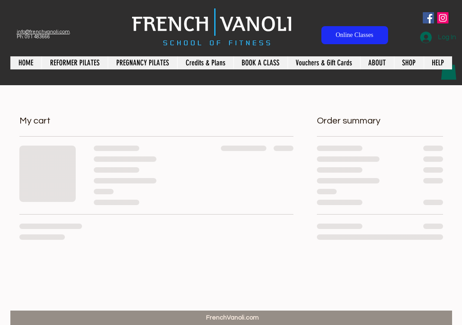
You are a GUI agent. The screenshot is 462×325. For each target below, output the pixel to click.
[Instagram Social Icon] (442, 17)
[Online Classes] (354, 35)
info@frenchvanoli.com (43, 31)
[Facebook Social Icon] (428, 17)
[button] (449, 70)
